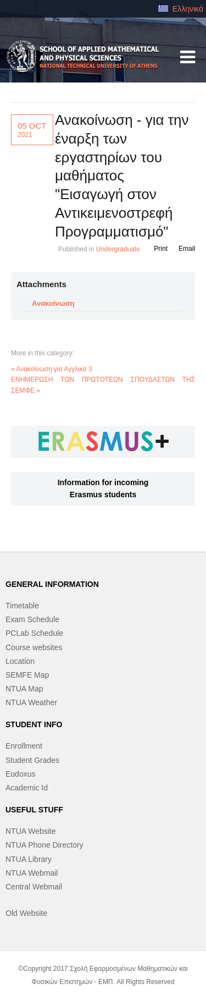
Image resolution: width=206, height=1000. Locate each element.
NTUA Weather (31, 702)
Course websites (34, 647)
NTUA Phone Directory (44, 844)
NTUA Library (28, 859)
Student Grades (32, 760)
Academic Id (26, 787)
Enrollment (23, 745)
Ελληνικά (180, 8)
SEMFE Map (27, 675)
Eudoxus (20, 774)
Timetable (22, 605)
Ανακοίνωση (53, 303)
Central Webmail (33, 886)
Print (161, 248)
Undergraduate (118, 249)
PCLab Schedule (34, 633)
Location (20, 661)
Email (187, 248)
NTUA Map (24, 688)
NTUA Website (30, 831)
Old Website (26, 913)
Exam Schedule (32, 619)
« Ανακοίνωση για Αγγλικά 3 (51, 369)
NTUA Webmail (31, 873)
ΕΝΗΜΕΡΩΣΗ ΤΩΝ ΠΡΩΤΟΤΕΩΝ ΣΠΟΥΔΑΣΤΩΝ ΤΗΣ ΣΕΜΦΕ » (103, 385)
